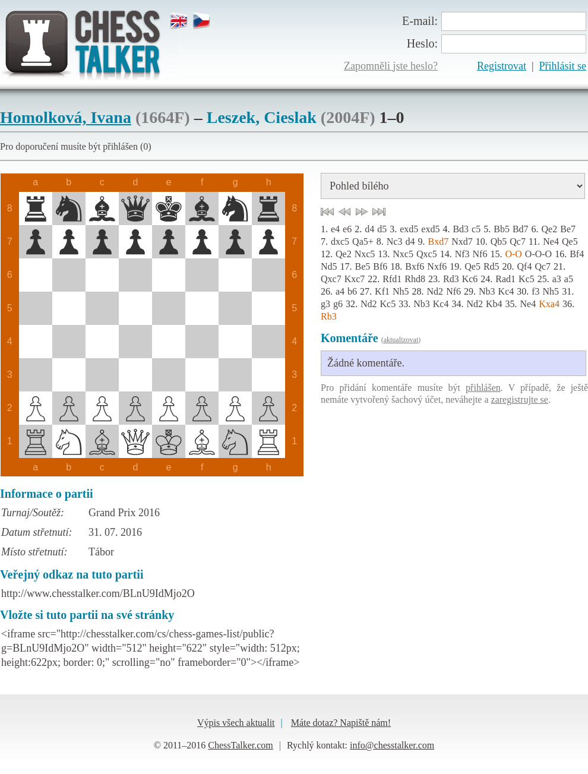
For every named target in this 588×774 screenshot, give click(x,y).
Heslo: (422, 43)
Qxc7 (331, 279)
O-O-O (538, 254)
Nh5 (401, 291)
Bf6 (380, 266)
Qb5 (499, 241)
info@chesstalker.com (392, 745)
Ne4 (551, 241)
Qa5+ (363, 241)
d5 (382, 229)
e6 (347, 229)
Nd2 (435, 291)
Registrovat (501, 66)
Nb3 (487, 291)
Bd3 (461, 229)
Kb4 (494, 304)
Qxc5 (426, 254)
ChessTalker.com (240, 745)
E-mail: (420, 20)
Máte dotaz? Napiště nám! (341, 723)
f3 (535, 291)
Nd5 (329, 266)
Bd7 (521, 229)
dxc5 (340, 241)
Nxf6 (437, 266)
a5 (568, 279)
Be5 (363, 266)
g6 (338, 304)
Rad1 (505, 279)
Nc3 (395, 241)
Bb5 (502, 229)
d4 (369, 229)
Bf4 (577, 254)
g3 (325, 304)
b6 (352, 291)
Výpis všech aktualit (236, 723)
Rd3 (451, 279)
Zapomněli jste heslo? (391, 66)
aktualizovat (401, 340)
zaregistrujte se (519, 399)
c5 (476, 229)
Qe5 (570, 241)
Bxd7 (438, 241)
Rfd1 (392, 279)
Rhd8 (414, 279)
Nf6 (480, 254)
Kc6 (470, 279)
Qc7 (518, 241)
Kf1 (382, 291)
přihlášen (483, 388)
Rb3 (329, 316)
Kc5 (527, 279)
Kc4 (506, 291)
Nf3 (462, 254)
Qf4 (524, 266)
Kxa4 (549, 304)
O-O (513, 254)
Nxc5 (365, 254)
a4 (340, 291)
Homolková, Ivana (65, 117)
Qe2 (550, 229)
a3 (556, 279)
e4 (335, 229)
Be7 (568, 229)
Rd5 (491, 266)
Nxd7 (462, 241)
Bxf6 (414, 266)
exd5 (409, 229)
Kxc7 (354, 279)
